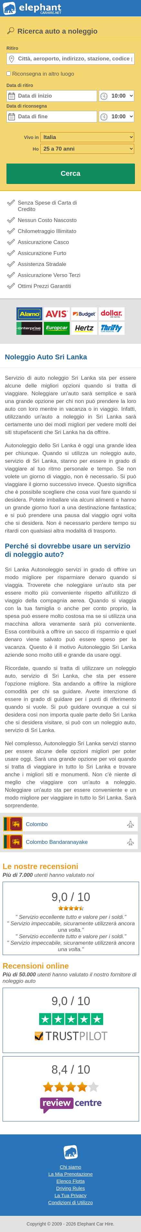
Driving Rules (70, 1188)
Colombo (37, 824)
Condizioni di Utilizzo (70, 1202)
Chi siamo (70, 1167)
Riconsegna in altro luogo (43, 74)
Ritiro (12, 48)
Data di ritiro (19, 85)
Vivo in (31, 137)
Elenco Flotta (70, 1181)
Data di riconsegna (26, 106)
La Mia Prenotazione (70, 1174)
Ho (36, 149)
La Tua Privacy (70, 1195)
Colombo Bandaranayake (57, 842)
